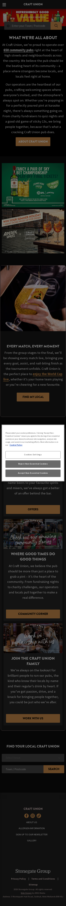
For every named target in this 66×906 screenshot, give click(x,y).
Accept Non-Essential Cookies (33, 473)
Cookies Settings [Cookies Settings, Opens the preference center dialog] (33, 455)
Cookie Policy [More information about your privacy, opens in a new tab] (16, 445)
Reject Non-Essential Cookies (33, 464)
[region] (33, 452)
